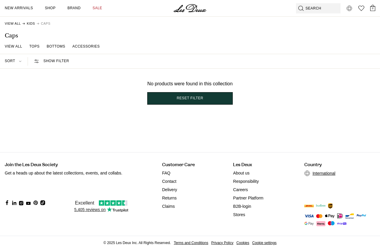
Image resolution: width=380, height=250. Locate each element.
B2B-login (242, 206)
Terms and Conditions (191, 243)
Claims (168, 206)
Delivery (169, 189)
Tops (34, 46)
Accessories (86, 46)
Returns (169, 198)
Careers (240, 189)
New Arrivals (19, 8)
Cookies (242, 243)
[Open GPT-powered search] (318, 8)
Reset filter (190, 98)
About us (241, 173)
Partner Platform (248, 198)
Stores (239, 214)
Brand (74, 8)
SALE (97, 8)
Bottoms (56, 46)
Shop (50, 8)
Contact (169, 181)
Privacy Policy (222, 243)
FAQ (166, 173)
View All (13, 46)
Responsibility (246, 181)
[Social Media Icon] (7, 202)
